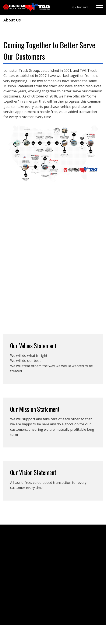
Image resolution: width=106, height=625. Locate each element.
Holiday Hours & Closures (24, 565)
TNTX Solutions (17, 599)
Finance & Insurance (21, 593)
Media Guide (15, 571)
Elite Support (15, 559)
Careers (12, 553)
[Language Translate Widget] (80, 7)
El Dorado (14, 617)
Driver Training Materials (23, 605)
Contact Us (14, 548)
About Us (13, 542)
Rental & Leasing (18, 587)
